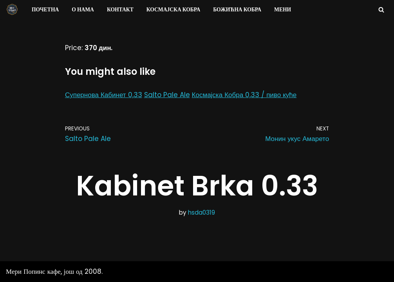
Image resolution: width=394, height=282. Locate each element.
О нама (83, 9)
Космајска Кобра (173, 9)
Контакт (120, 9)
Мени (282, 9)
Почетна (45, 9)
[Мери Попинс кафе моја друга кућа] (12, 9)
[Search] (381, 10)
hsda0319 (201, 212)
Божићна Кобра (237, 9)
